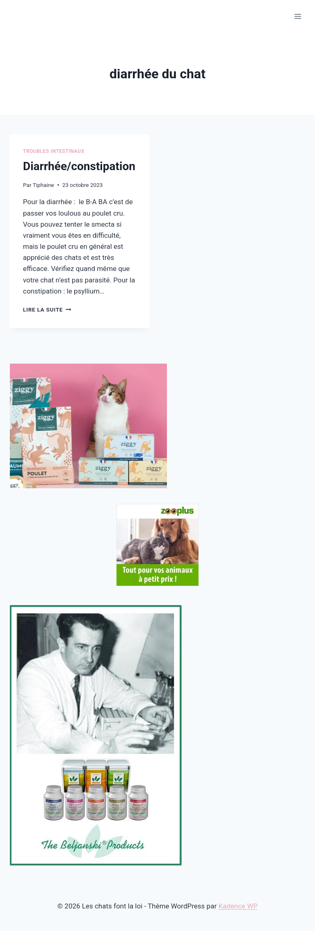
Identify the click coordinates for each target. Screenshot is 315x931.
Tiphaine (43, 185)
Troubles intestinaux (53, 151)
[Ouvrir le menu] (297, 16)
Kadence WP (238, 906)
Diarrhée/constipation (79, 166)
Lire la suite (47, 309)
